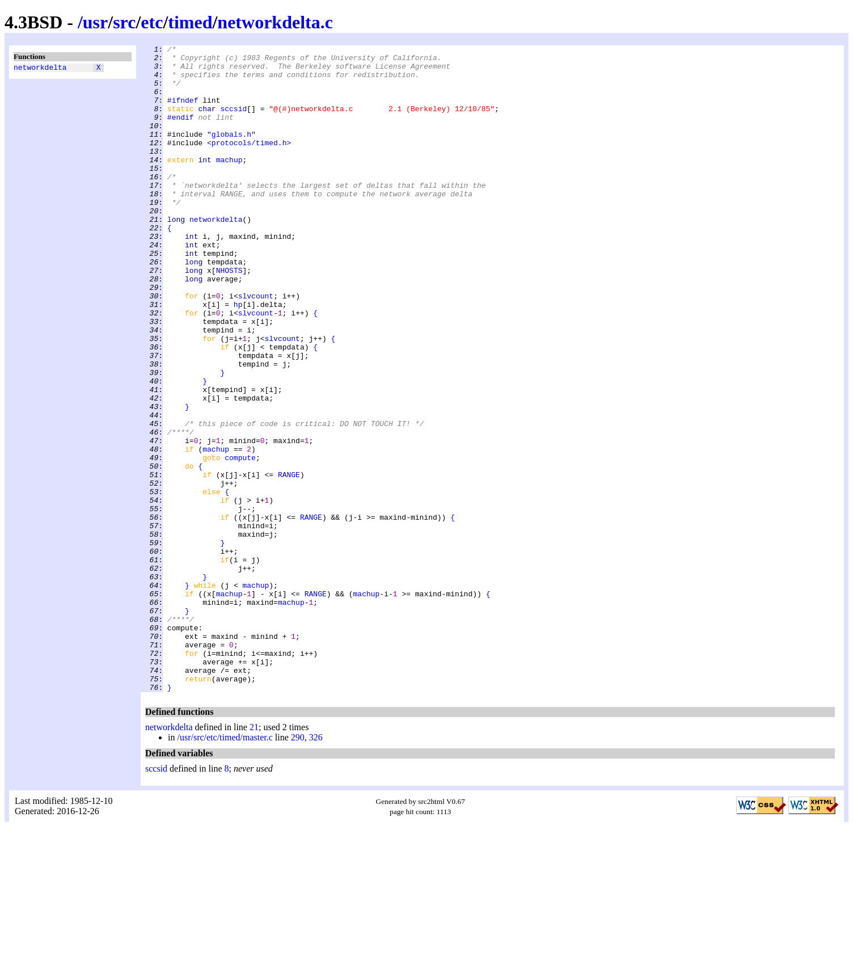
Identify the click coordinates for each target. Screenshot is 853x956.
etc (152, 22)
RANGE (289, 561)
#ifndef (183, 112)
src (124, 22)
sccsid (233, 122)
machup (229, 183)
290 (298, 866)
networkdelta (40, 69)
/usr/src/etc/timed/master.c (224, 866)
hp (238, 357)
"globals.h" (231, 153)
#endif (180, 132)
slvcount (255, 347)
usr (95, 22)
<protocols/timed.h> (249, 163)
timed (190, 22)
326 (316, 866)
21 (254, 856)
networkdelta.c (275, 22)
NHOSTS (229, 316)
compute (240, 541)
